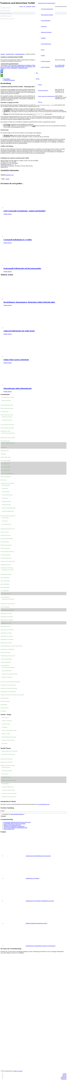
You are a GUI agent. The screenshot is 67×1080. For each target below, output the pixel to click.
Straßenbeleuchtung (22, 24)
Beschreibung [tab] (7, 35)
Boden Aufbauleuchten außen (18, 23)
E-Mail (3, 767)
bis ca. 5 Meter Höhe (60, 21)
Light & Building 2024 (9, 785)
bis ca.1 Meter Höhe (5, 23)
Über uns (64, 1032)
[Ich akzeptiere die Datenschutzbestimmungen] (1, 770)
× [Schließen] (1, 1076)
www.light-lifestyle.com (43, 761)
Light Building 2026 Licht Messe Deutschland (14, 780)
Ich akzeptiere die (13, 771)
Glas (12, 131)
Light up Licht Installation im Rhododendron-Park (15, 784)
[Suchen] (38, 117)
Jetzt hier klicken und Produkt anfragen (9, 20)
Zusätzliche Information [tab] (9, 36)
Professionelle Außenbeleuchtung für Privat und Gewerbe (17, 779)
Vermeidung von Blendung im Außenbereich (14, 783)
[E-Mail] (33, 769)
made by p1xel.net (18, 1027)
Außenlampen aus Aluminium (24, 21)
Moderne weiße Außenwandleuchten (12, 781)
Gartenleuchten (28, 23)
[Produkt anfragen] (8, 170)
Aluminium (8, 131)
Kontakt (64, 1031)
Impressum (63, 1035)
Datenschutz (63, 1034)
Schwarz (7, 135)
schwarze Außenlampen (11, 24)
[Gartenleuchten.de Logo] (16, 10)
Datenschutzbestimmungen (17, 771)
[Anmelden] (3, 773)
